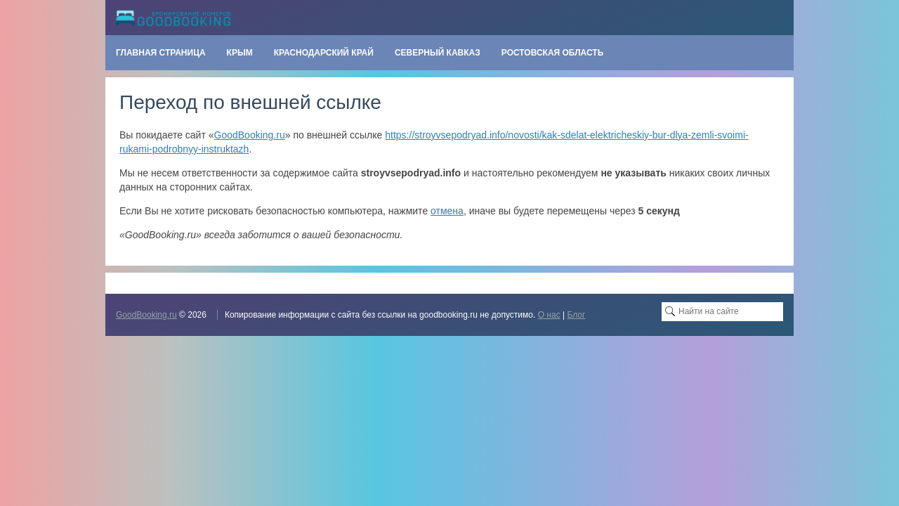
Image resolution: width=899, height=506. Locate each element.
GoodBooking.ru (249, 135)
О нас (549, 315)
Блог (576, 315)
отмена (447, 210)
